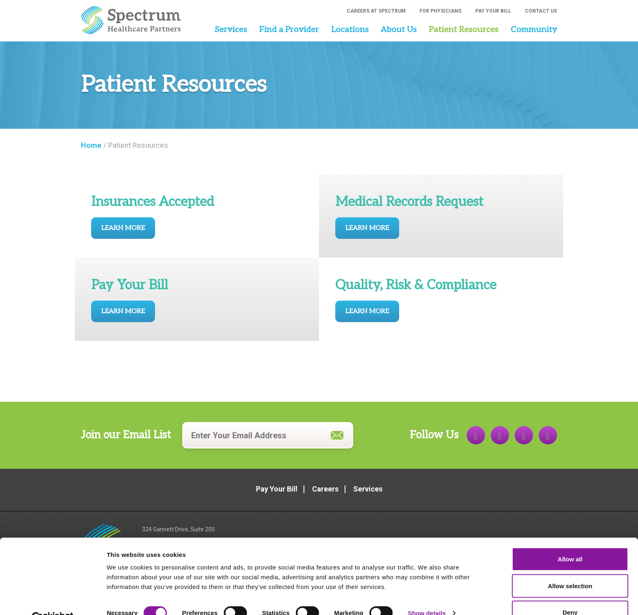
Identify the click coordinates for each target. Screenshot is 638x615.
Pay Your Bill (493, 11)
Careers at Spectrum (376, 11)
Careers (325, 489)
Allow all (570, 540)
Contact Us (541, 11)
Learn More (123, 228)
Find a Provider (289, 30)
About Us (399, 30)
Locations (350, 30)
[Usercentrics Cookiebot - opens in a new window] (52, 599)
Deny (570, 593)
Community (534, 30)
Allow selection (570, 566)
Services (230, 30)
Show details (427, 594)
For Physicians (440, 11)
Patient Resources (463, 30)
